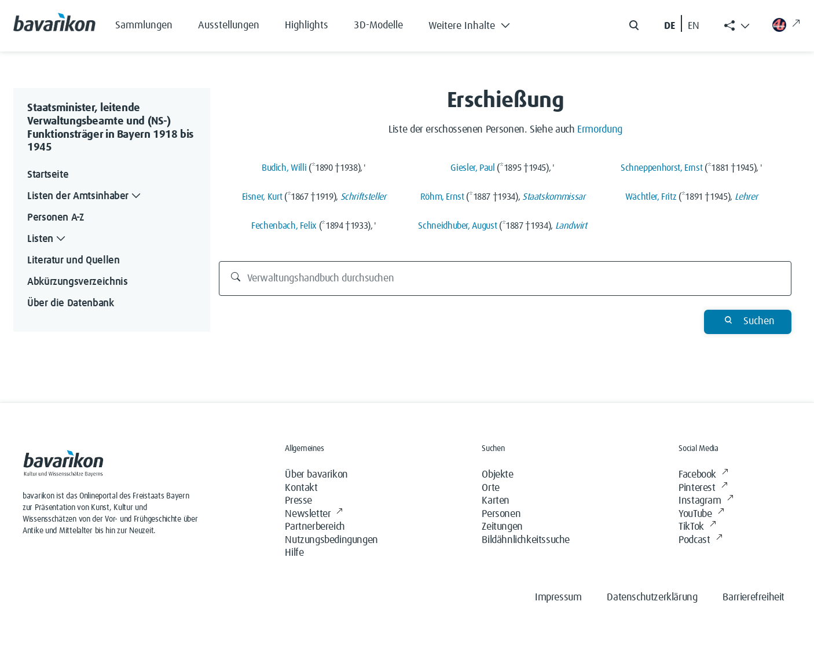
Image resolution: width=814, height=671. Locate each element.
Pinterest (703, 488)
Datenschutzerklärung (652, 597)
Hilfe (294, 553)
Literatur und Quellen (73, 260)
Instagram (706, 501)
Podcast (700, 540)
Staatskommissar (553, 196)
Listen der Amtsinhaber (85, 196)
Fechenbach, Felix (284, 225)
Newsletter (314, 514)
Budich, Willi (284, 168)
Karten (495, 501)
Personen (501, 514)
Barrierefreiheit (753, 597)
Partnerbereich (314, 527)
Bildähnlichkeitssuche (526, 540)
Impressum (558, 597)
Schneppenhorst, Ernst (661, 168)
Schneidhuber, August (457, 225)
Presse (298, 501)
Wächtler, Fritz (651, 196)
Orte (490, 488)
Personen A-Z (55, 217)
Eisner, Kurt (262, 196)
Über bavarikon (316, 475)
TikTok (697, 527)
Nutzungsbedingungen (331, 540)
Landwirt (571, 225)
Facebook (703, 475)
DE (669, 26)
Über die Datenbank (70, 303)
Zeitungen (502, 527)
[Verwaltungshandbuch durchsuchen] (505, 278)
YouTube (701, 514)
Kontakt (301, 488)
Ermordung (599, 129)
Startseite (47, 175)
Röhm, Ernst (442, 196)
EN (693, 26)
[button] (478, 23)
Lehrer (746, 196)
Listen (47, 239)
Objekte (497, 475)
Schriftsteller (363, 196)
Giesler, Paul (472, 168)
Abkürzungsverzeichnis (77, 282)
